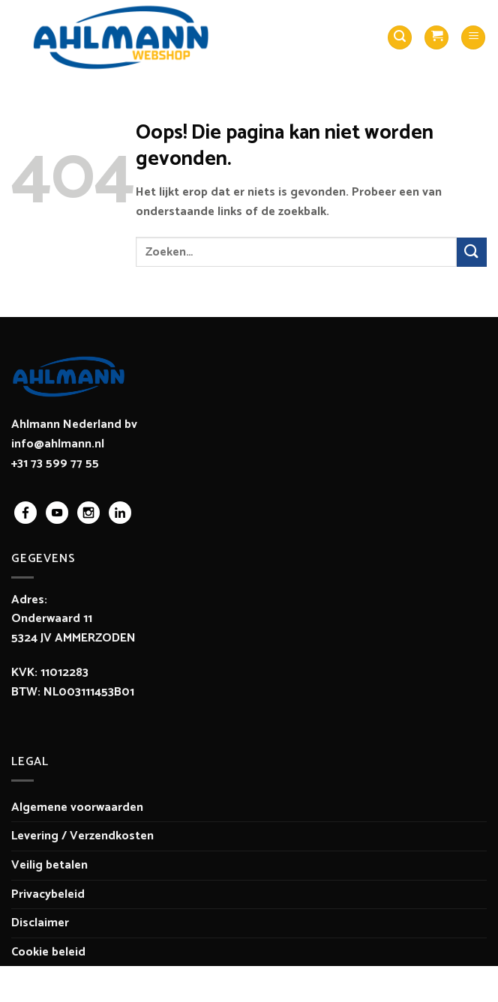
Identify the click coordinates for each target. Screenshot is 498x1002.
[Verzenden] (472, 252)
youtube (57, 512)
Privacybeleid (48, 894)
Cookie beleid (48, 952)
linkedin (120, 512)
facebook (25, 512)
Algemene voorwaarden (77, 807)
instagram (88, 512)
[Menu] (473, 37)
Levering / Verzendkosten (82, 836)
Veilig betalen (49, 865)
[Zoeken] (400, 37)
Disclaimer (40, 923)
